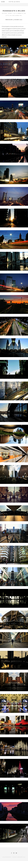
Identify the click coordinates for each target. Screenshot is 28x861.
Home (3, 1)
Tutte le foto (14, 1)
